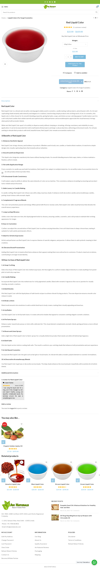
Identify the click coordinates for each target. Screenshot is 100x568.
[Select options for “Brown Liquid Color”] (53, 480)
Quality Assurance (41, 543)
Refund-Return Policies (9, 551)
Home (3, 18)
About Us (38, 540)
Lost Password (6, 543)
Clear (75, 48)
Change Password (7, 540)
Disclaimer (71, 536)
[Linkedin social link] (52, 2)
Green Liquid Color (87, 484)
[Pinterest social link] (50, 2)
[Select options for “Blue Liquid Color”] (28, 480)
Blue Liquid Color (37, 484)
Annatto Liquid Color (13, 484)
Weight (74, 40)
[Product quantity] (68, 57)
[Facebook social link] (45, 2)
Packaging (38, 551)
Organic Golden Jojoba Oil (12, 446)
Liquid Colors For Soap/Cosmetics (20, 18)
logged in (13, 408)
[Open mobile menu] (4, 7)
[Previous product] (94, 18)
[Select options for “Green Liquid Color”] (78, 480)
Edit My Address (7, 536)
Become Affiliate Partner (9, 558)
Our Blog (38, 536)
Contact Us (5, 554)
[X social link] (47, 2)
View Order (5, 547)
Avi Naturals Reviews (42, 547)
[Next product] (98, 18)
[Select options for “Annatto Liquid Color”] (3, 480)
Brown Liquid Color (62, 484)
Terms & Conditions (74, 540)
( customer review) (79, 27)
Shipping (38, 554)
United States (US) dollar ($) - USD (70, 81)
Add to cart (79, 56)
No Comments (75, 510)
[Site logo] (50, 6)
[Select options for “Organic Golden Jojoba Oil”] (3, 442)
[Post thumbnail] (55, 507)
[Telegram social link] (55, 2)
